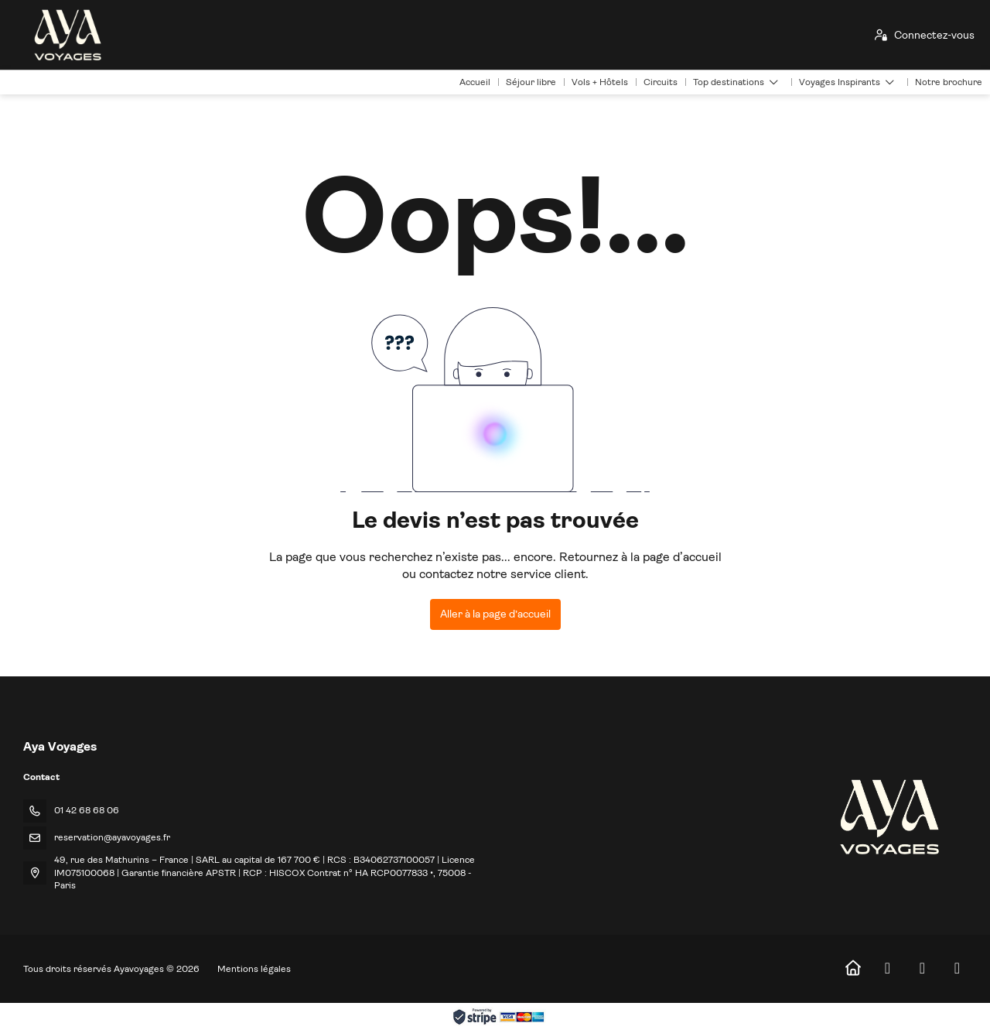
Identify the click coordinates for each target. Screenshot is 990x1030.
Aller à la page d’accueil (495, 613)
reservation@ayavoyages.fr (112, 837)
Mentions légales (254, 968)
